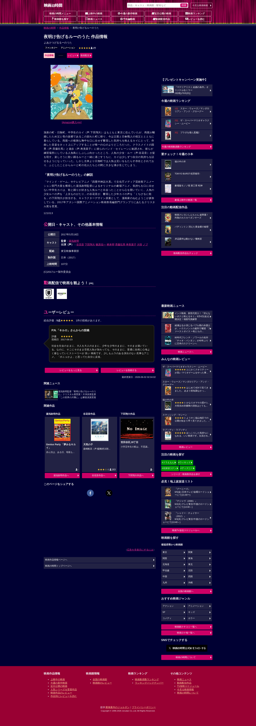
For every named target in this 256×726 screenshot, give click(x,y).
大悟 (139, 244)
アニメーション (68, 48)
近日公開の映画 (161, 13)
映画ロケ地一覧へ (186, 632)
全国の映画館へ (185, 591)
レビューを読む (195, 18)
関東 (190, 552)
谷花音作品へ (98, 475)
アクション (168, 606)
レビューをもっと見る (71, 370)
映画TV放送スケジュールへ (185, 530)
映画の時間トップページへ (58, 566)
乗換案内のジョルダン (117, 707)
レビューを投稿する (127, 370)
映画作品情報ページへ (56, 560)
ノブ (145, 244)
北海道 (166, 564)
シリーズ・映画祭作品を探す (185, 474)
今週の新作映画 (127, 13)
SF (164, 612)
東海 (190, 558)
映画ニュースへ (185, 352)
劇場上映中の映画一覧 (186, 200)
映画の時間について (186, 657)
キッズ (191, 612)
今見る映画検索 (200, 5)
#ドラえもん (168, 462)
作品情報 (64, 27)
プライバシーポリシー (144, 707)
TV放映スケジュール (188, 686)
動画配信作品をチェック (186, 253)
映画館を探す (60, 18)
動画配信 (85, 55)
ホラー (191, 618)
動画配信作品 (161, 18)
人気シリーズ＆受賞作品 (64, 689)
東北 (190, 564)
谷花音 (80, 244)
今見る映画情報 (185, 689)
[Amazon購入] (71, 122)
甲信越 (166, 570)
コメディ (167, 618)
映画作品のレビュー (61, 692)
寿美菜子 (131, 244)
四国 (190, 576)
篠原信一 (101, 244)
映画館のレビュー (102, 682)
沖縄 (190, 582)
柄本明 (110, 244)
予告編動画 (127, 18)
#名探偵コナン (169, 468)
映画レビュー (185, 447)
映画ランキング (195, 13)
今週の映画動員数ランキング (176, 146)
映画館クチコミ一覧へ (186, 626)
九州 (165, 582)
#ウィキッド (184, 462)
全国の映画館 (100, 679)
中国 (165, 576)
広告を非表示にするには (140, 549)
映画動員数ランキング (147, 679)
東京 (165, 552)
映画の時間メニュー (60, 13)
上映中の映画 (93, 13)
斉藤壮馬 (120, 244)
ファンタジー (51, 48)
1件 (87, 48)
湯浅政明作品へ (61, 475)
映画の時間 (50, 27)
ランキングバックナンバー (149, 682)
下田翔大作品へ (136, 475)
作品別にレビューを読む (64, 696)
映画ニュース (93, 18)
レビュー (72, 55)
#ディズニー (186, 468)
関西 (165, 558)
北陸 (190, 570)
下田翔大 (90, 244)
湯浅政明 (74, 240)
